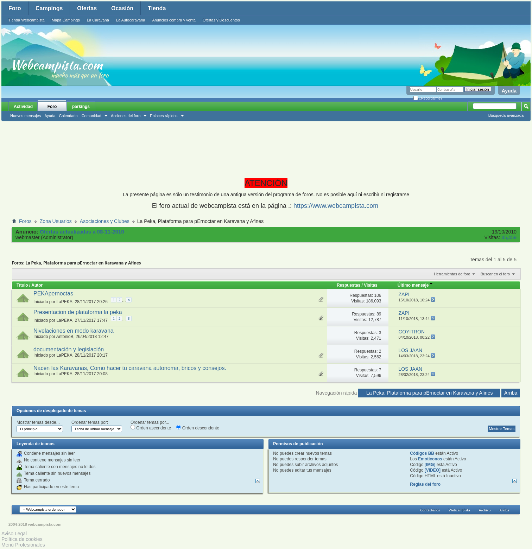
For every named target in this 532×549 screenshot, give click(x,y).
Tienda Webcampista (26, 20)
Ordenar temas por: (89, 422)
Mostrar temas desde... (38, 422)
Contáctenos (430, 510)
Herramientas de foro (452, 274)
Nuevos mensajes (25, 116)
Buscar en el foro (495, 274)
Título (22, 285)
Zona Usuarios (56, 221)
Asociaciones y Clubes (104, 221)
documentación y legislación (68, 349)
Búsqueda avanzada (506, 115)
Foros (25, 221)
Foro (14, 8)
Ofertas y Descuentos (221, 20)
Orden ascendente (151, 427)
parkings (81, 106)
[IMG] (430, 464)
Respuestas (348, 285)
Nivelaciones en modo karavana (73, 331)
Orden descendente (197, 427)
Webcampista (459, 510)
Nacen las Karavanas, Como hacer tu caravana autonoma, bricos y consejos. (129, 368)
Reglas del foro (425, 484)
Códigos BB (422, 453)
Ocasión (122, 8)
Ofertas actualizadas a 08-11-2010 (82, 232)
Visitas (370, 285)
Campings (49, 8)
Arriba (510, 393)
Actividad (23, 106)
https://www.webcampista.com (335, 205)
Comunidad (91, 116)
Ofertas (87, 8)
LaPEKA (64, 301)
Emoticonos (430, 459)
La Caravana (98, 20)
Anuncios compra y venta (174, 20)
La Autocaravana (130, 20)
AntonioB (65, 336)
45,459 (509, 237)
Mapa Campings (66, 20)
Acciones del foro (125, 116)
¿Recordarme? (427, 98)
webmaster (27, 237)
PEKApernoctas (53, 293)
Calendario (68, 116)
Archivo (485, 510)
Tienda (157, 8)
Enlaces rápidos (163, 116)
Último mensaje (415, 285)
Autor (37, 285)
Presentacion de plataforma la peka (77, 312)
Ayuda (509, 91)
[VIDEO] (433, 470)
